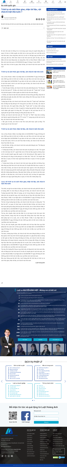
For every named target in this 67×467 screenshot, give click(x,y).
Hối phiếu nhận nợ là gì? (51, 48)
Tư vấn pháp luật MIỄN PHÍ (57, 437)
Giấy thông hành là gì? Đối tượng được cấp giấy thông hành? (56, 29)
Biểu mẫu (41, 459)
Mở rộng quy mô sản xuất (14, 391)
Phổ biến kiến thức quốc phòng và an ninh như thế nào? (55, 19)
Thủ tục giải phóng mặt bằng (44, 370)
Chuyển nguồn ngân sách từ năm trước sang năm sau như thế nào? (59, 77)
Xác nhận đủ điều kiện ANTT (44, 391)
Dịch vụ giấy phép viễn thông (57, 443)
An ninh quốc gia (8, 5)
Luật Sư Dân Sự (29, 435)
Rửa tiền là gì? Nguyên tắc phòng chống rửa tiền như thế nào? (55, 14)
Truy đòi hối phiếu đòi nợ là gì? (52, 50)
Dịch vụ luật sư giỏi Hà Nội (57, 433)
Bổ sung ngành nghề (13, 392)
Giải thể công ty (13, 376)
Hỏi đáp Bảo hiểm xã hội (44, 447)
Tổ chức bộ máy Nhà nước (44, 453)
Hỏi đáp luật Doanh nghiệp (44, 443)
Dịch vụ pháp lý (33, 361)
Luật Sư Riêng (29, 443)
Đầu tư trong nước (47, 365)
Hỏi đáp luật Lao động (43, 441)
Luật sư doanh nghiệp (19, 383)
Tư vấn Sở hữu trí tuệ (43, 445)
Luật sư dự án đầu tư (30, 453)
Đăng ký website (42, 390)
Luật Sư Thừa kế (30, 441)
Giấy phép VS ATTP (42, 392)
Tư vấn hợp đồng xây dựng (44, 375)
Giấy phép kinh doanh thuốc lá (44, 396)
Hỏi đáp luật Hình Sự (43, 435)
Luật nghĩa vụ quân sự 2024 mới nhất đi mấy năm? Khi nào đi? (55, 22)
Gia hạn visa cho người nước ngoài (58, 445)
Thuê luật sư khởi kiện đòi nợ (58, 439)
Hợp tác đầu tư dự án (43, 376)
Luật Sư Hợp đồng (30, 445)
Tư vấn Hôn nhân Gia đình (44, 439)
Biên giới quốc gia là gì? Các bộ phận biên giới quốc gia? (55, 42)
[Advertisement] (23, 40)
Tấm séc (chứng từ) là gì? (51, 52)
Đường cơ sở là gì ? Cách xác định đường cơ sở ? (55, 38)
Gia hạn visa (41, 385)
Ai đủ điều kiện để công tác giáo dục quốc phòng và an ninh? (55, 32)
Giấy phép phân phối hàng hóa (15, 394)
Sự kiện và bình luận (43, 451)
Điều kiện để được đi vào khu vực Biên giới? (55, 17)
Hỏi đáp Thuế (42, 449)
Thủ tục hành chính (47, 383)
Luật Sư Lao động (30, 447)
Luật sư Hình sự (29, 437)
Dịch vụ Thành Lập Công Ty (15, 367)
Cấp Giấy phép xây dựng (43, 378)
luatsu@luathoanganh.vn (6, 446)
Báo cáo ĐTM (41, 369)
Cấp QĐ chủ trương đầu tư (43, 367)
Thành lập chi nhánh (13, 370)
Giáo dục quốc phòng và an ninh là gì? (54, 11)
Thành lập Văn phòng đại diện (15, 372)
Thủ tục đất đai (41, 372)
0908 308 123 (4, 444)
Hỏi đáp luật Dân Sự (43, 433)
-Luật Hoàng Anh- (24, 465)
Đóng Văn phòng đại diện (14, 375)
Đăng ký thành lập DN (14, 369)
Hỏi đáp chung (42, 457)
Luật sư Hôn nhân (30, 449)
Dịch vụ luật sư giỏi (19, 365)
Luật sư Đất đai (29, 439)
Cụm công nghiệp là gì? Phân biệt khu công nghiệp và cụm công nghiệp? (59, 87)
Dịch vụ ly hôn (55, 435)
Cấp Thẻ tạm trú (42, 387)
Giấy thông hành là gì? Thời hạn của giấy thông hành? (56, 26)
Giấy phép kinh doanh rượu (44, 394)
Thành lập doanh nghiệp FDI (15, 385)
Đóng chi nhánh (13, 373)
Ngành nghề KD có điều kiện (15, 396)
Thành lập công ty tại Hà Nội (57, 441)
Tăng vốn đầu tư (13, 390)
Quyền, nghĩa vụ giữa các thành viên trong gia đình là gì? (59, 82)
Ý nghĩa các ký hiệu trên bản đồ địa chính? (59, 71)
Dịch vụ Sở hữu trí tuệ (30, 451)
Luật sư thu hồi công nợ (31, 455)
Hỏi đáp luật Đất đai (43, 437)
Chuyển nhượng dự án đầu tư (44, 373)
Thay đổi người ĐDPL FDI (14, 388)
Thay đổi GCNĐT (13, 387)
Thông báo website (42, 388)
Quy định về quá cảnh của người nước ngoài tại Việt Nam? (56, 35)
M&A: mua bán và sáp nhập (15, 378)
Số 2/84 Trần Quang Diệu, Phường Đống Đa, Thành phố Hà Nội (13, 442)
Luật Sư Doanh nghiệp (30, 433)
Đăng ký (47, 422)
